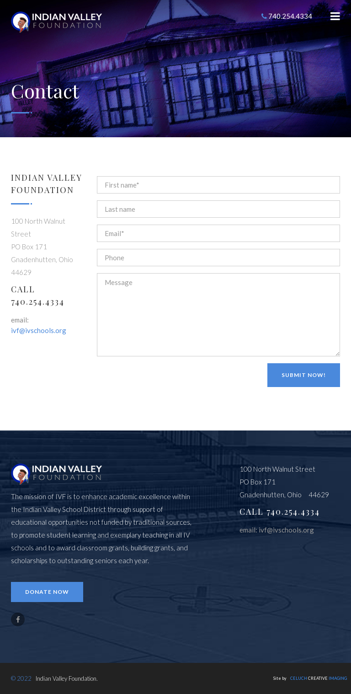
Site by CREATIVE (310, 678)
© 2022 (21, 678)
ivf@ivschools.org (38, 330)
